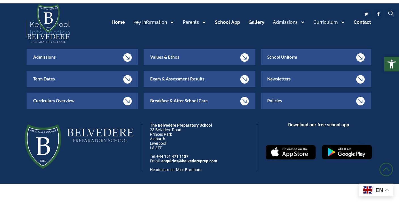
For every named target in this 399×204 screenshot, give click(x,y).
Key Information (153, 23)
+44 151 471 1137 (172, 158)
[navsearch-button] (390, 13)
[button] (391, 64)
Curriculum (329, 23)
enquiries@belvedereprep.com (189, 162)
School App (227, 22)
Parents (194, 23)
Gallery (256, 22)
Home (118, 22)
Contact (362, 22)
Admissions (289, 23)
